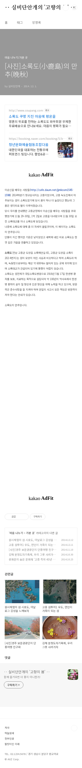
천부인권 (9, 738)
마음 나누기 (16, 533)
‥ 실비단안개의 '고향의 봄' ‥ (40, 8)
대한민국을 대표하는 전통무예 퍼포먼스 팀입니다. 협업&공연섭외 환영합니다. (28, 151)
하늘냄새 (9, 733)
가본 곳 (30, 533)
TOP (74, 728)
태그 (20, 22)
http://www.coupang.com (26, 110)
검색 (66, 8)
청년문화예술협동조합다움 (28, 144)
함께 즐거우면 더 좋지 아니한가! (22, 677)
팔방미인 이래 (12, 744)
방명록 (36, 22)
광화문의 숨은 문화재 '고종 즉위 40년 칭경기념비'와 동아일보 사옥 (32, 561)
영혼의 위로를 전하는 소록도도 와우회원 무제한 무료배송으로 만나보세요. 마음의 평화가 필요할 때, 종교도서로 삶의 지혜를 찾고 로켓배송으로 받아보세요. (41, 123)
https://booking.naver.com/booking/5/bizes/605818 (37, 138)
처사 (7, 727)
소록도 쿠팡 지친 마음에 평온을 (32, 116)
